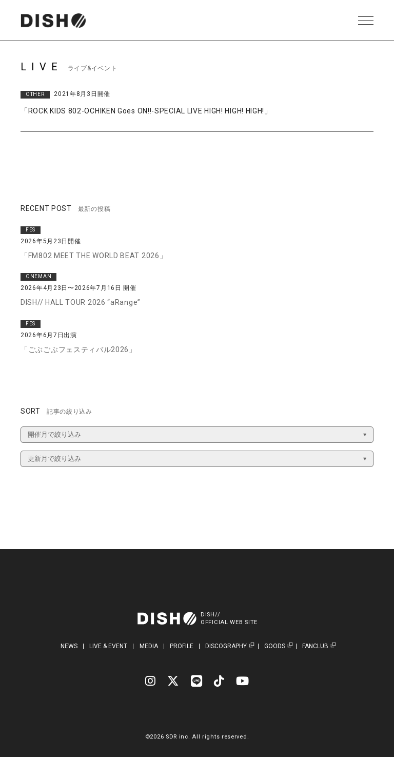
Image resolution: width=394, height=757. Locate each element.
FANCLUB (315, 646)
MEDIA (149, 646)
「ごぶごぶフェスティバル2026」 (78, 349)
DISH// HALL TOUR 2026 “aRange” (81, 302)
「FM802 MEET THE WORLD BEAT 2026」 (94, 255)
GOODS (274, 646)
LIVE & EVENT (108, 646)
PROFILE (181, 646)
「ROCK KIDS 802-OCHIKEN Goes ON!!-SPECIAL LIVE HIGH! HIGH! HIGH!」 (146, 111)
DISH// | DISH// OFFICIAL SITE (53, 20)
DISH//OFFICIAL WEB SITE (229, 618)
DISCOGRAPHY (226, 646)
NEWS (69, 646)
